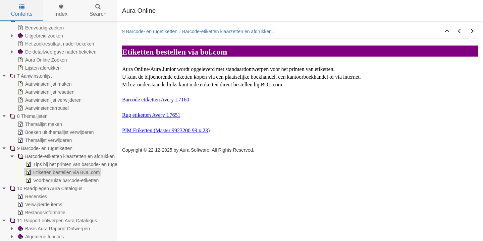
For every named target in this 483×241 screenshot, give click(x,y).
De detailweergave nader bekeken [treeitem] (56, 52)
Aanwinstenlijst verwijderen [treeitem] (49, 100)
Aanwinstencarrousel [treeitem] (42, 108)
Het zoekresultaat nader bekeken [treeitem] (55, 44)
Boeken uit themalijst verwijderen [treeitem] (55, 132)
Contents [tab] (22, 10)
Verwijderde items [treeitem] (39, 204)
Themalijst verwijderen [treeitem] (44, 140)
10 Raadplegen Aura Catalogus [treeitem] (45, 188)
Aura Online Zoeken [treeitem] (41, 60)
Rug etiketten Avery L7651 (151, 115)
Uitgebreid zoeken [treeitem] (39, 36)
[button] (447, 31)
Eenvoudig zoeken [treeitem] (40, 28)
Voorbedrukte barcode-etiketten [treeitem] (61, 180)
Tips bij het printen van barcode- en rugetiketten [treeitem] (78, 164)
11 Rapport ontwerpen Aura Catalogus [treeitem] (52, 221)
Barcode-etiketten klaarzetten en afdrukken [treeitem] (65, 156)
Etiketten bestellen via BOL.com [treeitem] (62, 172)
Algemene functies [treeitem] (40, 237)
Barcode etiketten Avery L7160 (155, 99)
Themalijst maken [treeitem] (39, 124)
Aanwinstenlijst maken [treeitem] (44, 84)
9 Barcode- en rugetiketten (149, 31)
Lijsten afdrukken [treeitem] (38, 68)
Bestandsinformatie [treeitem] (40, 213)
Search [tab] (98, 10)
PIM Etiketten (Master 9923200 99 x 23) (166, 130)
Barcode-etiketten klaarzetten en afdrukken (227, 31)
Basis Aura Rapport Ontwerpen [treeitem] (53, 229)
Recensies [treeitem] (31, 196)
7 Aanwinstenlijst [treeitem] (30, 76)
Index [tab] (60, 10)
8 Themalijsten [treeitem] (28, 116)
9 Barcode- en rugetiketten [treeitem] (40, 148)
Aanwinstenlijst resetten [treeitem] (45, 92)
